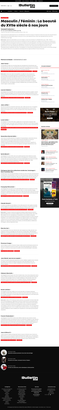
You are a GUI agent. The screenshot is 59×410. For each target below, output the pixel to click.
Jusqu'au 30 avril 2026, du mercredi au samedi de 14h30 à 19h (12, 97)
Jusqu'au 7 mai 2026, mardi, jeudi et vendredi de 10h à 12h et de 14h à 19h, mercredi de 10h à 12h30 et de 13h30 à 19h (19, 127)
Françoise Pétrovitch (8, 187)
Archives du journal (7, 399)
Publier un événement (7, 400)
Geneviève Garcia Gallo (8, 136)
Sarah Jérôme (5, 289)
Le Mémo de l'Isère (21, 391)
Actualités (10, 11)
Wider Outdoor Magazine (21, 402)
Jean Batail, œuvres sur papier (11, 258)
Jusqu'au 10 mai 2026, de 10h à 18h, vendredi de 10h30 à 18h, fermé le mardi (15, 179)
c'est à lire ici (49, 203)
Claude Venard (6, 203)
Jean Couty (4, 63)
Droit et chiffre (7, 391)
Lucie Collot (5, 120)
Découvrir (22, 11)
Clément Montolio (7, 273)
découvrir (50, 118)
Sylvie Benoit (5, 154)
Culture (15, 11)
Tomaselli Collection (7, 29)
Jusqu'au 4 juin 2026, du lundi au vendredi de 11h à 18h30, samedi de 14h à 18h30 (15, 282)
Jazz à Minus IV (6, 332)
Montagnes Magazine (22, 400)
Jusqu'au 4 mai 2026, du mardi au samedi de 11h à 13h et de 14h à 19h (13, 112)
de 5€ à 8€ (35, 71)
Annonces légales (53, 5)
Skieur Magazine (22, 401)
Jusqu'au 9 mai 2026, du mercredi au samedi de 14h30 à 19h (12, 146)
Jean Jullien (5, 105)
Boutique (55, 11)
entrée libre (27, 97)
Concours (7, 402)
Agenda (27, 11)
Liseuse (49, 11)
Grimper (21, 399)
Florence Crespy (6, 243)
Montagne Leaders (21, 393)
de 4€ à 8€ (32, 179)
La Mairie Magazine (21, 394)
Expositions (7, 393)
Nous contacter (51, 393)
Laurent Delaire (6, 90)
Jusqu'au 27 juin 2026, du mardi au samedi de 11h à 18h (11, 297)
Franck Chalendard (7, 316)
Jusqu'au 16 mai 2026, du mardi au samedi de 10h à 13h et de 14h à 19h (14, 209)
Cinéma (7, 392)
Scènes (7, 394)
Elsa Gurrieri (5, 228)
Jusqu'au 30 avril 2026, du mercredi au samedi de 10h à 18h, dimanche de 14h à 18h (16, 71)
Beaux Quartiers (22, 392)
